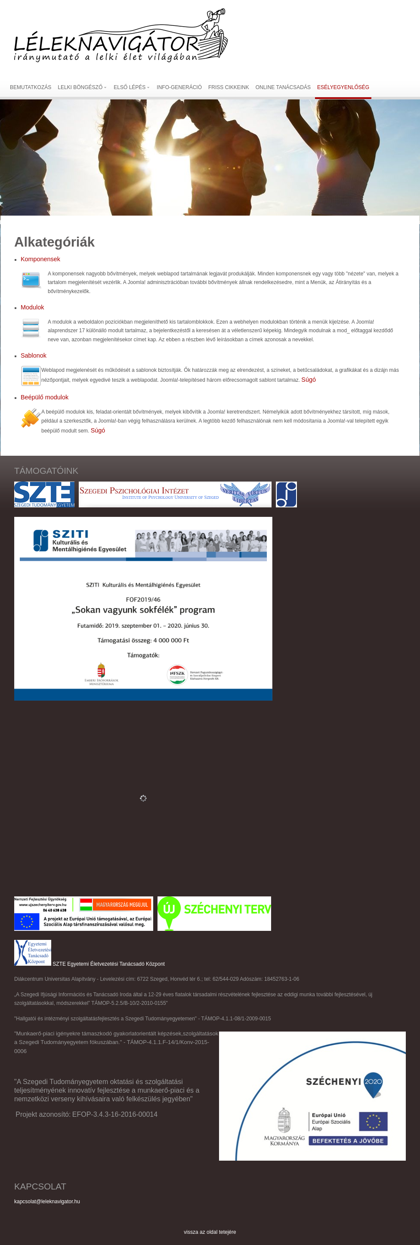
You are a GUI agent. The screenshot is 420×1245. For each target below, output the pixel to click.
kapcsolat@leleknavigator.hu (47, 1202)
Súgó (308, 379)
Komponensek (40, 259)
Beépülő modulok (44, 397)
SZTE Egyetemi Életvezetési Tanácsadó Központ (108, 964)
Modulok (32, 307)
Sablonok (33, 355)
